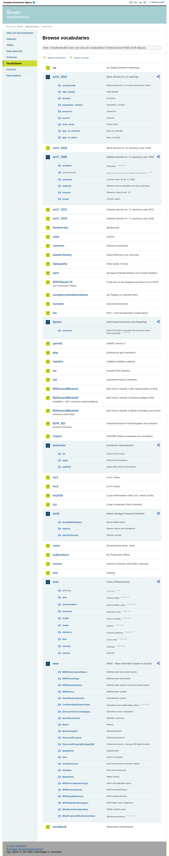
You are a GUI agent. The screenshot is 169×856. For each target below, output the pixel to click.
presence (67, 111)
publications (61, 554)
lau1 (55, 477)
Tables (10, 45)
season (66, 118)
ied (55, 379)
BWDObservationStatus (74, 672)
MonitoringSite (70, 731)
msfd (56, 513)
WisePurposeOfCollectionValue (78, 816)
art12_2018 (60, 148)
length (65, 618)
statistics (67, 632)
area (64, 597)
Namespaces (13, 75)
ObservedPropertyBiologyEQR (78, 744)
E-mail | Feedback (17, 845)
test (55, 572)
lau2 (55, 486)
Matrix (65, 724)
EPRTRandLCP (63, 282)
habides (58, 361)
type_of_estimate (71, 131)
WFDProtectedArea (72, 789)
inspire (57, 436)
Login (135, 2)
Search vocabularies (56, 58)
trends (65, 199)
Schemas (11, 57)
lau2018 (58, 495)
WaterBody (68, 777)
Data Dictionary (32, 27)
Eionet (20, 27)
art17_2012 (60, 209)
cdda (56, 236)
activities (67, 165)
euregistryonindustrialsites (70, 294)
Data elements (14, 51)
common (58, 245)
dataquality (60, 263)
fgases (57, 321)
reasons (66, 192)
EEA (20, 2)
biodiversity (60, 227)
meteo (65, 625)
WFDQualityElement (72, 796)
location (66, 98)
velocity (66, 646)
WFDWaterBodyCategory (75, 803)
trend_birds (68, 124)
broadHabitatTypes (72, 522)
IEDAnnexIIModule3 (65, 397)
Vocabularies (14, 63)
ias (55, 370)
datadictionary (62, 254)
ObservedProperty (71, 737)
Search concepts (81, 58)
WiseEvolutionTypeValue (75, 809)
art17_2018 (60, 218)
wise (56, 663)
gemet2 (57, 343)
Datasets (11, 39)
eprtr (56, 272)
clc (63, 453)
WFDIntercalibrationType (75, 783)
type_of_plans (69, 137)
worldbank (59, 826)
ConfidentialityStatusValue (76, 704)
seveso (57, 563)
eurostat (58, 303)
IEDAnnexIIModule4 (65, 410)
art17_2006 (60, 156)
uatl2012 (66, 467)
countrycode (68, 85)
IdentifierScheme (71, 718)
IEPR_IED (59, 423)
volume (66, 653)
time (64, 639)
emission (67, 611)
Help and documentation (19, 33)
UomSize (66, 770)
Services (11, 69)
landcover (59, 445)
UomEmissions (70, 763)
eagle (65, 460)
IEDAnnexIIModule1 (65, 388)
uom (56, 581)
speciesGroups (70, 535)
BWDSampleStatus (72, 685)
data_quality (68, 91)
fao (55, 312)
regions (66, 528)
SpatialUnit (68, 750)
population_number (72, 105)
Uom (64, 757)
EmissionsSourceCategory (76, 711)
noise (56, 545)
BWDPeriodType (70, 678)
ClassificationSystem (73, 698)
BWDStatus (68, 691)
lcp (55, 504)
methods (66, 186)
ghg (55, 352)
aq (54, 67)
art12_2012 (60, 76)
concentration (69, 604)
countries (67, 179)
